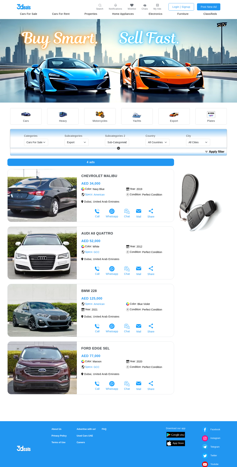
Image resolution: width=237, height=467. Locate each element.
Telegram (210, 447)
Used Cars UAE (85, 435)
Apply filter (214, 152)
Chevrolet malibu (99, 176)
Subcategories (73, 135)
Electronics (155, 13)
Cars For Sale (28, 13)
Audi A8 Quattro (97, 233)
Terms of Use (58, 442)
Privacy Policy (58, 435)
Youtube (210, 464)
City (188, 135)
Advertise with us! (86, 429)
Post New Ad (209, 6)
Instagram (211, 438)
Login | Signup (181, 6)
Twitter (209, 455)
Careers (81, 442)
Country (150, 135)
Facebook (211, 429)
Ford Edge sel (95, 348)
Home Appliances (123, 13)
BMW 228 (89, 291)
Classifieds (210, 13)
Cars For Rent (60, 13)
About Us (56, 429)
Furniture (183, 13)
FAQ (104, 429)
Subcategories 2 (115, 135)
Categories (31, 135)
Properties (91, 13)
